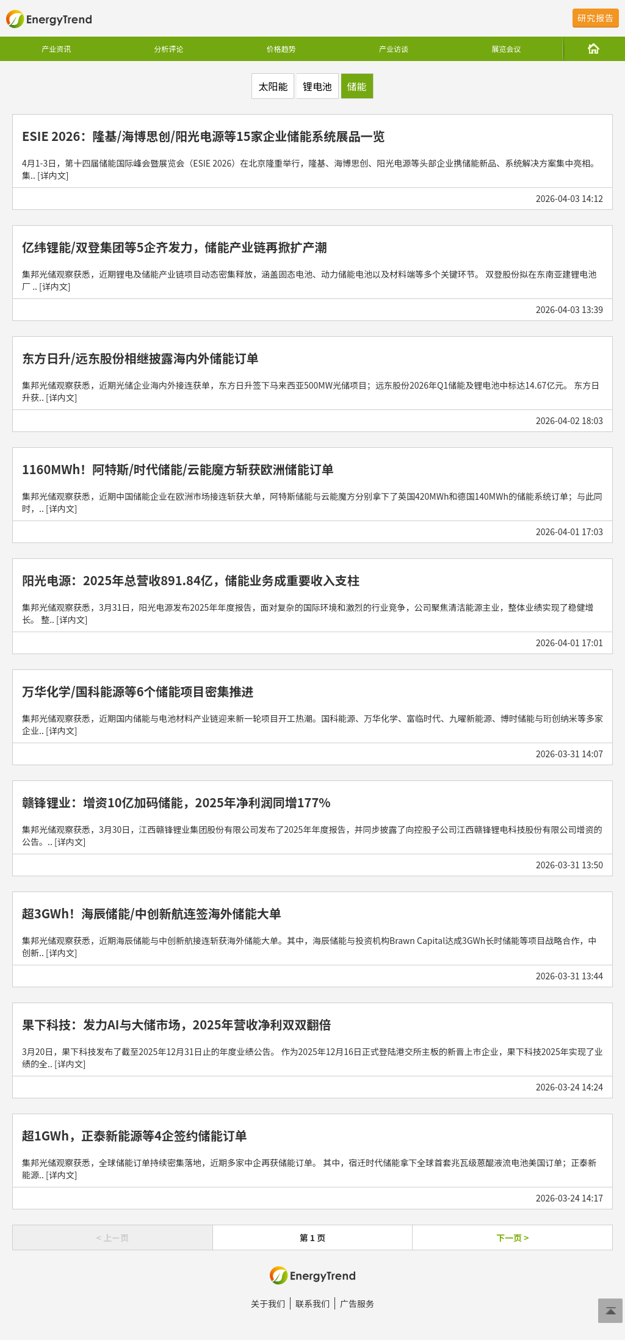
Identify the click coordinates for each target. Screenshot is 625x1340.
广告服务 (357, 1303)
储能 (357, 86)
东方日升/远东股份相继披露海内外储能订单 (140, 358)
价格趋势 (281, 48)
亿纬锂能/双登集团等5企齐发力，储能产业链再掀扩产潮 (174, 247)
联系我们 (312, 1303)
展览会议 (506, 48)
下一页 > (512, 1237)
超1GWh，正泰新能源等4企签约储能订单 (134, 1135)
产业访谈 (393, 48)
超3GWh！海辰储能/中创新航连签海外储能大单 (151, 913)
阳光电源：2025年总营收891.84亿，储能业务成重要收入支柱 (190, 580)
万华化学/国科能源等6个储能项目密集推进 (138, 691)
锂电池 (317, 86)
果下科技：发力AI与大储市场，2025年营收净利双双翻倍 (176, 1024)
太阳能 (272, 86)
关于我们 (268, 1303)
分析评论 (168, 48)
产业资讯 (56, 48)
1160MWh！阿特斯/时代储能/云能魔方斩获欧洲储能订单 (178, 469)
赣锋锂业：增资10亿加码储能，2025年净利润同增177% (176, 802)
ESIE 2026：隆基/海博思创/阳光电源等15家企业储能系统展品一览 (203, 136)
